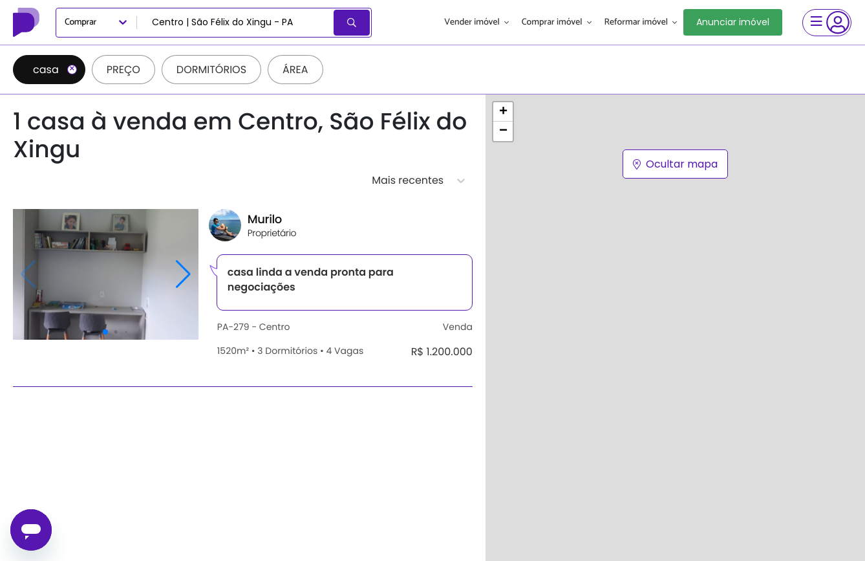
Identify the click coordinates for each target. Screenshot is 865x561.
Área (295, 69)
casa (55, 69)
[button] (503, 112)
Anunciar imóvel (732, 22)
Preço (123, 69)
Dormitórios (211, 69)
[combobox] (236, 23)
